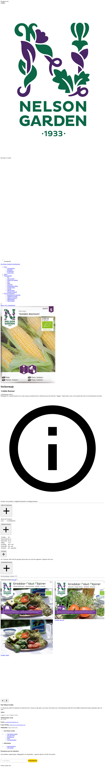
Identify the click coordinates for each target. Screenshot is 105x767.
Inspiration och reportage (13, 295)
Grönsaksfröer (11, 268)
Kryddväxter (10, 271)
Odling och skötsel (12, 298)
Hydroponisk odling (12, 286)
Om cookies (10, 748)
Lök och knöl (10, 278)
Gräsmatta (10, 284)
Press (8, 738)
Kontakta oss (10, 737)
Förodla (9, 289)
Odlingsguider (11, 299)
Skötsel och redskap (12, 280)
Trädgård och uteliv (12, 296)
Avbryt (2, 3)
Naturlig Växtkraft (12, 292)
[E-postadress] (14, 760)
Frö (8, 277)
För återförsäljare (15, 264)
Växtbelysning (11, 287)
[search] (1, 304)
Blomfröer (10, 270)
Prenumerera (33, 761)
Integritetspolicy (11, 746)
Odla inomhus (11, 290)
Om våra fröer (11, 735)
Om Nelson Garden (6, 264)
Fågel (8, 283)
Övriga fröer (10, 273)
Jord (8, 281)
